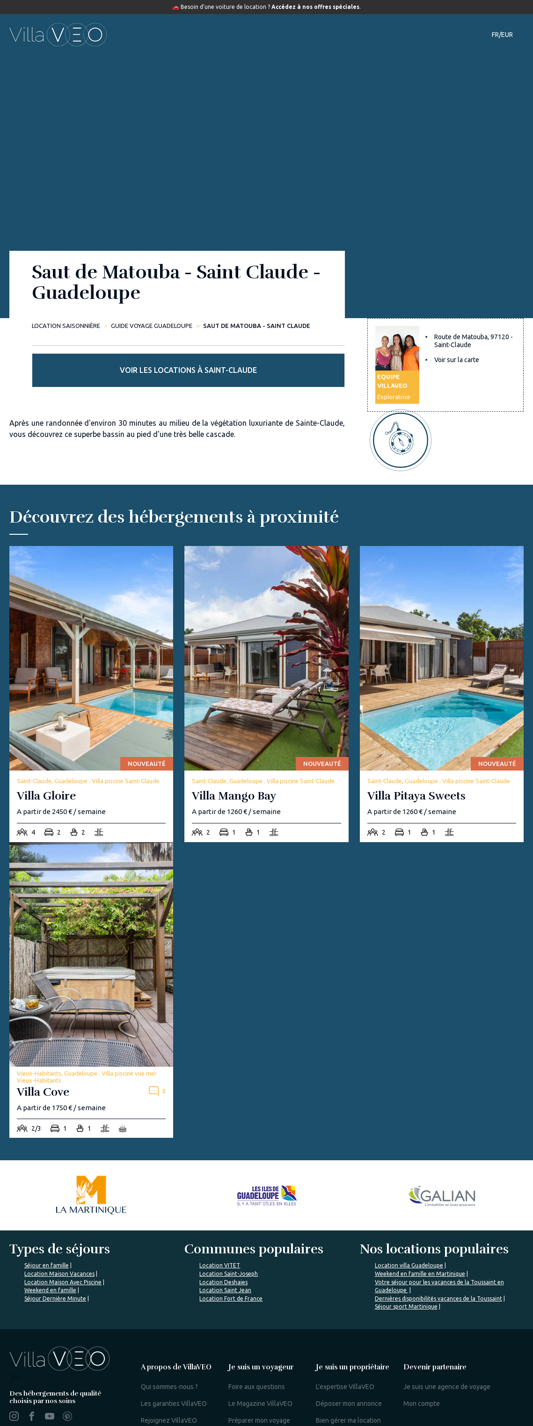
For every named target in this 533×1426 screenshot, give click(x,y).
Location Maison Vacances (59, 1235)
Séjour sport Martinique (406, 1268)
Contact (431, 34)
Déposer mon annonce (349, 1365)
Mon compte (421, 1365)
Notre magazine (379, 34)
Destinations (241, 34)
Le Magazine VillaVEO (260, 1365)
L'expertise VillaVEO (345, 1348)
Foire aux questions (256, 1348)
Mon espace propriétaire (351, 1410)
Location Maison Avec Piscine (63, 1243)
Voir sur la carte (456, 372)
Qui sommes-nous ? (169, 1348)
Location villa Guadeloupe (409, 1227)
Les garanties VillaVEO (174, 1365)
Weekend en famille (50, 1252)
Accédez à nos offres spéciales (315, 7)
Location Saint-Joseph (228, 1235)
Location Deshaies (223, 1243)
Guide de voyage (307, 34)
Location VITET (219, 1227)
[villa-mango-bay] (266, 656)
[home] (58, 34)
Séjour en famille (46, 1227)
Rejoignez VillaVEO (169, 1382)
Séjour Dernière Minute (55, 1260)
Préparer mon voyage (259, 1382)
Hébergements (178, 34)
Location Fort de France (231, 1260)
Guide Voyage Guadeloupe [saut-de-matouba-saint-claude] (151, 325)
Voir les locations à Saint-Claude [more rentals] (445, 302)
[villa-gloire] (91, 656)
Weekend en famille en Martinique (420, 1235)
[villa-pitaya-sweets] (442, 656)
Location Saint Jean (225, 1252)
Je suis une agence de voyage (446, 1348)
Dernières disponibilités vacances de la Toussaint (438, 1260)
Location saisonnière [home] (66, 325)
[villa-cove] (91, 951)
